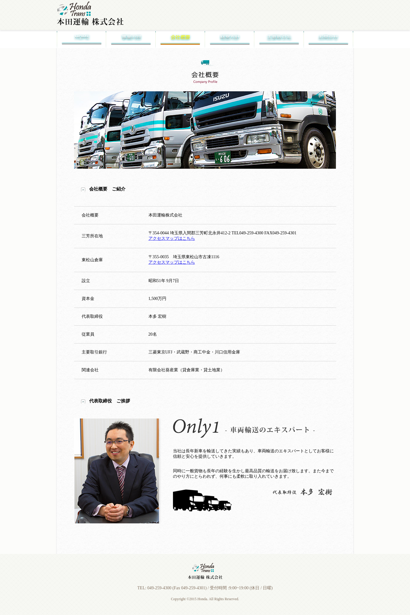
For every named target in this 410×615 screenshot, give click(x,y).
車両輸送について (223, 24)
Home (81, 39)
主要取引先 (279, 39)
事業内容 (130, 39)
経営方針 (229, 39)
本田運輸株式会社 (90, 13)
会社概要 (180, 39)
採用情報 (298, 24)
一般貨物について (261, 24)
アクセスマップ (336, 24)
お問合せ (328, 39)
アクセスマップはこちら (171, 238)
